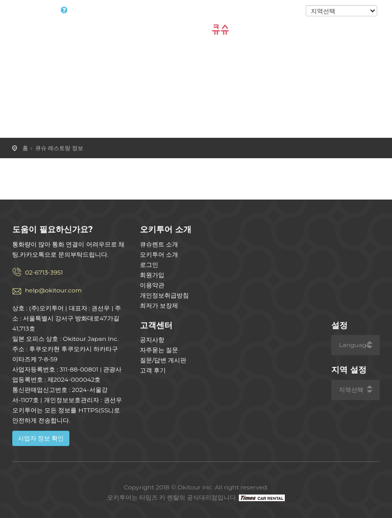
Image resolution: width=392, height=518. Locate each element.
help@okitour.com (53, 290)
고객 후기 (153, 370)
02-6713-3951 (44, 272)
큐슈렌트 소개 (159, 244)
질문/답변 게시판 (163, 360)
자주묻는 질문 (159, 350)
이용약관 (152, 285)
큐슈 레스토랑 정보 (59, 148)
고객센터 (156, 325)
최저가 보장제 (159, 305)
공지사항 (152, 339)
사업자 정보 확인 (41, 438)
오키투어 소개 (159, 254)
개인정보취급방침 (164, 295)
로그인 (288, 11)
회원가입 (152, 275)
